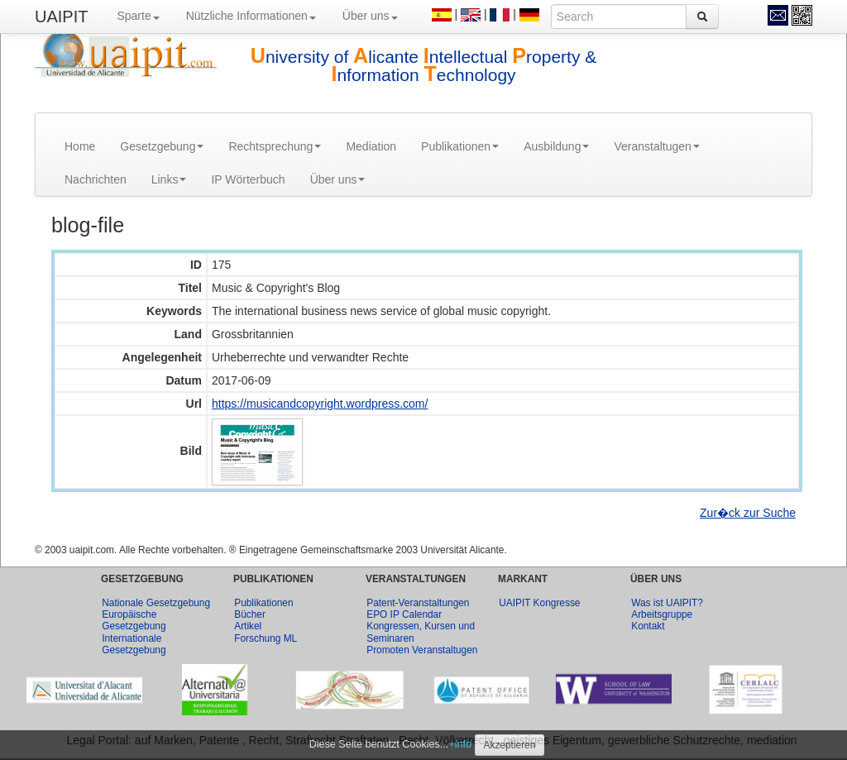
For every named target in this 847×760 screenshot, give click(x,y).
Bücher (250, 614)
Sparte (138, 15)
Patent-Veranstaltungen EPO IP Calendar (417, 608)
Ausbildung (556, 146)
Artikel (247, 626)
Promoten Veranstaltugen (421, 650)
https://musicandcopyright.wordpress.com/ (320, 403)
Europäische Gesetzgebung (133, 620)
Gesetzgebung (161, 146)
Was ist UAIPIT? (667, 603)
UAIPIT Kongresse (539, 603)
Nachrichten (96, 179)
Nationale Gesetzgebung (156, 603)
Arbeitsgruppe (661, 614)
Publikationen (460, 146)
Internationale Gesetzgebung (133, 644)
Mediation (371, 146)
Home (80, 146)
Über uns (370, 15)
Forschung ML (265, 638)
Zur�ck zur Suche (748, 512)
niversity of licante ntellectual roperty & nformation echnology (424, 65)
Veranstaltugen (656, 146)
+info (459, 744)
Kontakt (647, 626)
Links (169, 179)
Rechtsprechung (274, 146)
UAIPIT (61, 16)
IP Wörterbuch (248, 179)
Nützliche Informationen (251, 15)
